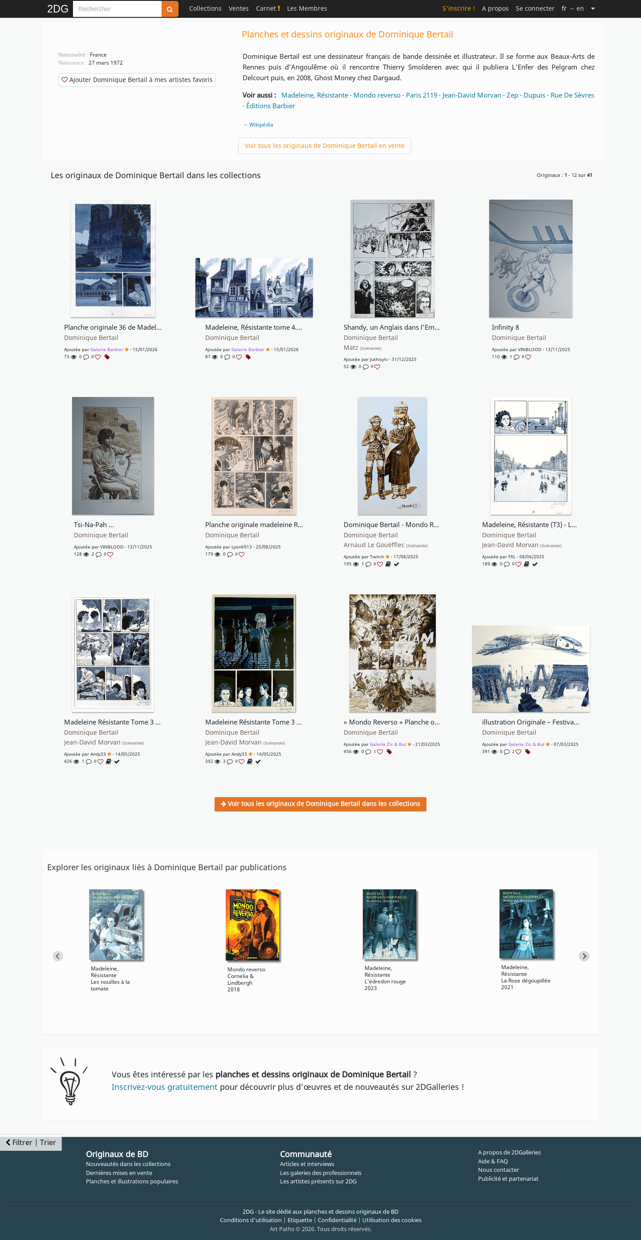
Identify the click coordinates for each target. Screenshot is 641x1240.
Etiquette (300, 1220)
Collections (205, 8)
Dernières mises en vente (119, 1173)
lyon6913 (241, 547)
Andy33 (98, 754)
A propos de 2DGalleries (509, 1152)
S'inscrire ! (458, 8)
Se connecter (535, 8)
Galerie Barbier (106, 349)
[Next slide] (584, 956)
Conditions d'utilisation (251, 1220)
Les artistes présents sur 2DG (318, 1181)
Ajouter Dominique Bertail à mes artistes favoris (137, 79)
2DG (58, 9)
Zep (512, 94)
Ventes (239, 8)
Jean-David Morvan (471, 94)
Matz (363, 348)
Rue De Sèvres (572, 94)
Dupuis (534, 94)
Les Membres (307, 8)
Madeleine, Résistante (314, 94)
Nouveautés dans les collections (128, 1164)
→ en (573, 8)
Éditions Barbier (270, 105)
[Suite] (593, 8)
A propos (495, 8)
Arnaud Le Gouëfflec (386, 545)
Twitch (377, 556)
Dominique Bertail (91, 338)
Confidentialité (337, 1220)
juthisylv (379, 359)
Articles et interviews (307, 1164)
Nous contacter (498, 1170)
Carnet (268, 8)
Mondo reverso (377, 94)
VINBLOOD (529, 349)
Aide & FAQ (493, 1161)
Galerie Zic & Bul (388, 744)
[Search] (117, 9)
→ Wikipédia (258, 124)
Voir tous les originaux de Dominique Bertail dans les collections (320, 803)
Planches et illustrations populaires (132, 1181)
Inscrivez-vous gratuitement (165, 1086)
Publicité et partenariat (508, 1179)
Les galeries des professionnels (320, 1173)
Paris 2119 (421, 94)
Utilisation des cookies (392, 1220)
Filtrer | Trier (30, 1142)
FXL (511, 556)
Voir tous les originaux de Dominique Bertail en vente (325, 145)
